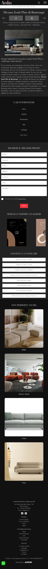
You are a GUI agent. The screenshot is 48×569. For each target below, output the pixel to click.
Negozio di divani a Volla (24, 265)
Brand (24, 552)
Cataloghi (24, 548)
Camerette (24, 540)
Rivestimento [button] (24, 119)
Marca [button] (24, 109)
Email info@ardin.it (24, 510)
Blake (24, 350)
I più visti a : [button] (24, 135)
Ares (24, 483)
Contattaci (24, 554)
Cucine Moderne (24, 522)
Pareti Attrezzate (24, 534)
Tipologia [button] (24, 130)
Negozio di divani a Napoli (24, 260)
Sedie (24, 526)
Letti (24, 536)
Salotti (28, 6)
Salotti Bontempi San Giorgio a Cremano (24, 296)
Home (14, 6)
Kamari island (24, 394)
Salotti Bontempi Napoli (24, 280)
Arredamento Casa (21, 6)
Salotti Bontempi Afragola (24, 291)
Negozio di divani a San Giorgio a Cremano (24, 275)
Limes (24, 438)
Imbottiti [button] (24, 114)
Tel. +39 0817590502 (24, 508)
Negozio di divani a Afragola (24, 270)
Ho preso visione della (15, 199)
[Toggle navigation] (45, 2)
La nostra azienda (24, 546)
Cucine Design (24, 520)
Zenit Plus (33, 6)
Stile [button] (24, 125)
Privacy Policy (22, 199)
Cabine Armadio (24, 538)
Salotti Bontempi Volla (23, 285)
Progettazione (24, 550)
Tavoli (24, 524)
